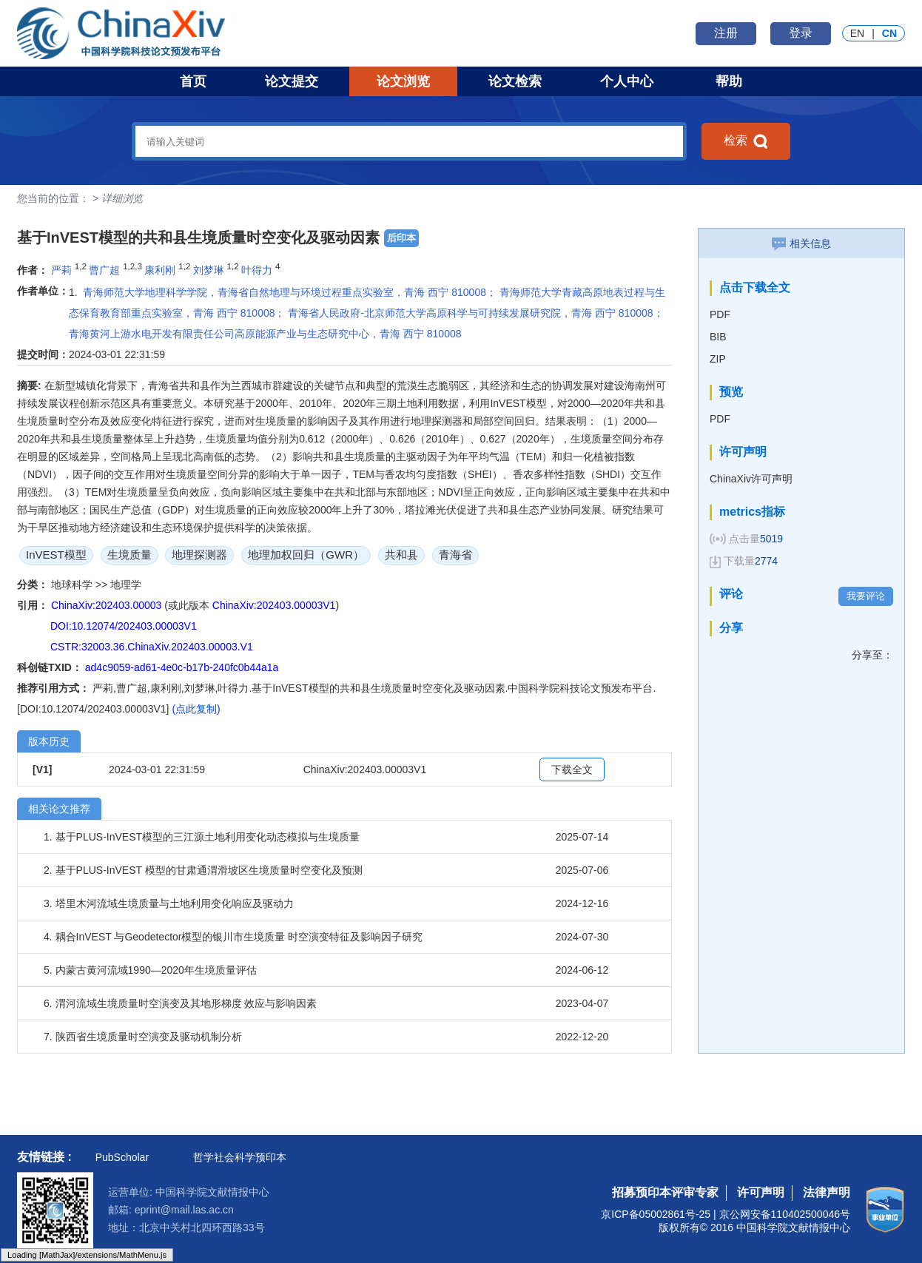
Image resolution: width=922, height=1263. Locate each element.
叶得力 (256, 270)
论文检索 (515, 81)
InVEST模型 (56, 554)
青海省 (455, 554)
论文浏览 (403, 81)
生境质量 (129, 554)
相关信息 (801, 243)
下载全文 (572, 769)
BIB (718, 337)
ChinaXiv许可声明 (751, 479)
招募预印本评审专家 (665, 1192)
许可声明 (760, 1192)
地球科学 (73, 584)
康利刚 (159, 270)
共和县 (401, 554)
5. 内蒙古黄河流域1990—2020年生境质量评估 (150, 970)
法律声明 (826, 1192)
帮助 (729, 81)
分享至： (872, 655)
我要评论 (866, 596)
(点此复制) (196, 709)
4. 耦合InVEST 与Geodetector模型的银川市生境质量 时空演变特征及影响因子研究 (233, 937)
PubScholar (122, 1157)
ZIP (718, 359)
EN (857, 33)
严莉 (61, 270)
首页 (193, 81)
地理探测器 (199, 554)
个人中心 (626, 81)
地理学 (125, 584)
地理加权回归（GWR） (306, 554)
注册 (726, 33)
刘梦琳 (208, 270)
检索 (746, 141)
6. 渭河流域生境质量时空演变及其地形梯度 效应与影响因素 (180, 1003)
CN (889, 33)
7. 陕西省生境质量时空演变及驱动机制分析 (143, 1037)
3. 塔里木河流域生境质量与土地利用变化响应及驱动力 (169, 903)
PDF (720, 314)
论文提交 (291, 81)
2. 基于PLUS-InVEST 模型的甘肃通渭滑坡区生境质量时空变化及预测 (203, 870)
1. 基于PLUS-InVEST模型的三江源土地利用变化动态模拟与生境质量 (202, 837)
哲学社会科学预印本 (239, 1157)
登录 (800, 33)
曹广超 (104, 270)
